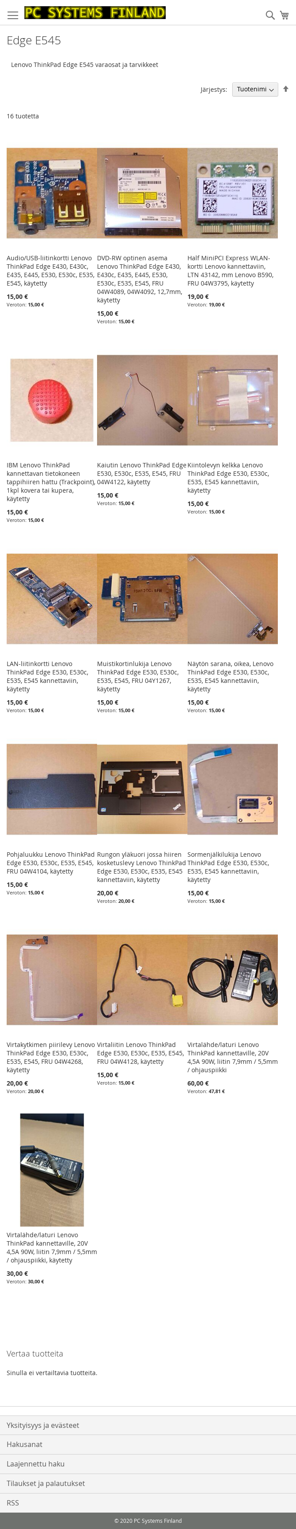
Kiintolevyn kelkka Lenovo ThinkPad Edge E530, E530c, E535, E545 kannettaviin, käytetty (228, 477)
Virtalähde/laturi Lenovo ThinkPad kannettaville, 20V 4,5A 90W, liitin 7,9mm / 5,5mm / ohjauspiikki (232, 1057)
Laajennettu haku (36, 1464)
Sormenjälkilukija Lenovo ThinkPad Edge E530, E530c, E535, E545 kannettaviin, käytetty (228, 867)
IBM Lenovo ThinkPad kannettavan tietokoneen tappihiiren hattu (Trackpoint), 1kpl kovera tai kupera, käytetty (51, 482)
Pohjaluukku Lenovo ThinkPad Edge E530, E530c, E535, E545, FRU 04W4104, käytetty (51, 862)
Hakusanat (25, 1444)
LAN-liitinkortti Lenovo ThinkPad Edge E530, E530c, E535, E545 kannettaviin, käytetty (47, 676)
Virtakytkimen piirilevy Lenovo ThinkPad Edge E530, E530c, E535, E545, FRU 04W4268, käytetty (51, 1057)
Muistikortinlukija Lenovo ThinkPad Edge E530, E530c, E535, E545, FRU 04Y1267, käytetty (138, 676)
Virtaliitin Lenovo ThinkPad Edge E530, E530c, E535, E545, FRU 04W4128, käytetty (140, 1053)
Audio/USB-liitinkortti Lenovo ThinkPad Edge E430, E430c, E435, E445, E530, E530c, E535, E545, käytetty (50, 270)
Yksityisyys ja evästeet (43, 1425)
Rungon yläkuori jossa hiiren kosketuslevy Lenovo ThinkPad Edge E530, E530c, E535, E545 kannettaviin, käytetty (141, 867)
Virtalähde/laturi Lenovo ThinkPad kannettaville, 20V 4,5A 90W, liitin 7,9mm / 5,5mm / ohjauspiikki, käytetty (52, 1247)
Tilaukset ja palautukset (46, 1483)
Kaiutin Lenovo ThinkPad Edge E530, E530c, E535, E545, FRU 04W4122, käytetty (142, 473)
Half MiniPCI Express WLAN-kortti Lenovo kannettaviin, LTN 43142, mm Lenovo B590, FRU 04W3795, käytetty (230, 270)
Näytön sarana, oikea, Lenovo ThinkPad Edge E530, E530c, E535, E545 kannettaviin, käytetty (230, 676)
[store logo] (95, 12)
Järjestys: (214, 89)
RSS (13, 1503)
